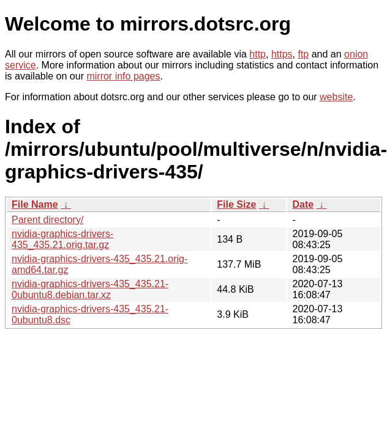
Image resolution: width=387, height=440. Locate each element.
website (336, 97)
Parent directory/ (47, 220)
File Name (35, 204)
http (257, 54)
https (282, 54)
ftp (303, 54)
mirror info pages (123, 76)
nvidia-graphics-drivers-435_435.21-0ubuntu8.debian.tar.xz (90, 289)
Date (303, 204)
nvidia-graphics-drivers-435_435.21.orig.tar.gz (62, 239)
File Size (236, 204)
